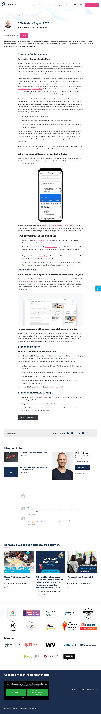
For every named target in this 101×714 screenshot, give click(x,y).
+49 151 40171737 (81, 462)
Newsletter (7, 709)
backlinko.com (49, 356)
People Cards (43, 256)
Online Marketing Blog (14, 15)
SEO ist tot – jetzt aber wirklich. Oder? (33, 453)
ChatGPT (24, 35)
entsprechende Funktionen (29, 281)
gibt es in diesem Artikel (55, 387)
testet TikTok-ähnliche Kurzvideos (43, 404)
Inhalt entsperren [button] (15, 692)
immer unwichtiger (51, 247)
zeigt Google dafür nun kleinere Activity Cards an (58, 226)
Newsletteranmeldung (28, 417)
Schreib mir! (82, 467)
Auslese (13, 433)
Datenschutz (32, 709)
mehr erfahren (80, 474)
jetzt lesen (23, 456)
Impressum (23, 709)
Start (5, 15)
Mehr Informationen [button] (27, 698)
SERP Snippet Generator (41, 397)
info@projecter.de (91, 689)
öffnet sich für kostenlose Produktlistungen (48, 408)
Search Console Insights (41, 240)
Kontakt (15, 709)
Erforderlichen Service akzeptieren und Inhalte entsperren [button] (38, 692)
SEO (23, 15)
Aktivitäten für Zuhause (52, 262)
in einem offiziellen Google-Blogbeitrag (35, 84)
